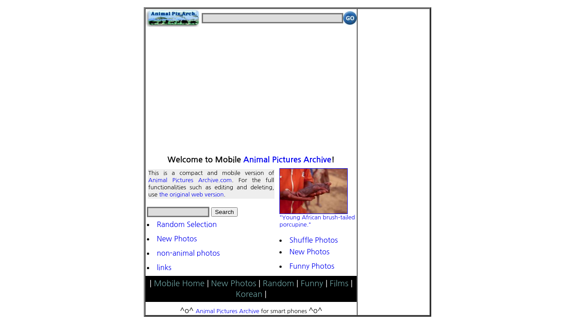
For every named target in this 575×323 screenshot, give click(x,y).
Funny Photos (311, 266)
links (164, 267)
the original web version (191, 194)
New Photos (177, 238)
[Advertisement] (251, 90)
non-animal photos (188, 253)
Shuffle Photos (313, 240)
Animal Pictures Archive (287, 160)
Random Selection (187, 224)
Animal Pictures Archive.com (190, 180)
